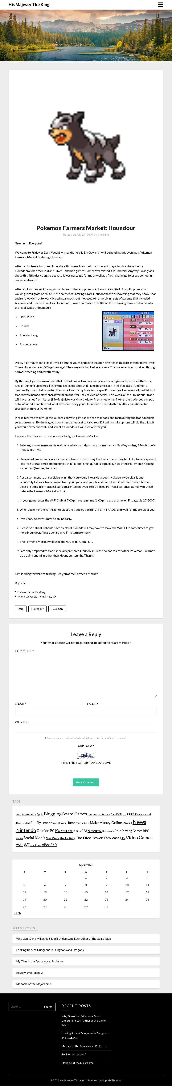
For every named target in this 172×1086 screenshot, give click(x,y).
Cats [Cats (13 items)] (113, 814)
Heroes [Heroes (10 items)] (62, 823)
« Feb (17, 913)
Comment (24, 651)
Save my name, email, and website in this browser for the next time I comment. (86, 738)
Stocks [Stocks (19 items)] (63, 838)
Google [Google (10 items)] (54, 823)
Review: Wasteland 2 (29, 973)
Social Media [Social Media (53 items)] (35, 838)
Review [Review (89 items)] (95, 830)
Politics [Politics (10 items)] (77, 831)
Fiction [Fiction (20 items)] (46, 823)
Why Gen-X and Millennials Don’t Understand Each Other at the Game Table (64, 938)
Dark (20, 609)
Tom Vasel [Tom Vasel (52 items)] (112, 838)
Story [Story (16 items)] (71, 838)
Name (21, 704)
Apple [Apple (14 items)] (40, 814)
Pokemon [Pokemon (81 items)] (64, 830)
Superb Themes (111, 1080)
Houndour (37, 609)
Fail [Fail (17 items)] (28, 823)
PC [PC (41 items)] (52, 831)
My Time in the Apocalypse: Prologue (39, 961)
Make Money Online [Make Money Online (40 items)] (106, 823)
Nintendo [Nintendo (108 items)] (26, 830)
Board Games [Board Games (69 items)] (74, 814)
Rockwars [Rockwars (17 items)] (108, 831)
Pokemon (57, 609)
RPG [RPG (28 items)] (146, 831)
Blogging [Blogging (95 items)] (53, 814)
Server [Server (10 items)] (19, 839)
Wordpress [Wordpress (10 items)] (36, 845)
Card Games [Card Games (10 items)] (104, 814)
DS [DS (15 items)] (133, 814)
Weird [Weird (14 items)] (19, 845)
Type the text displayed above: (86, 763)
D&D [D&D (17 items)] (119, 814)
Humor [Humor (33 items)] (71, 823)
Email (92, 704)
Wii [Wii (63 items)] (27, 845)
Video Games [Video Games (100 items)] (139, 838)
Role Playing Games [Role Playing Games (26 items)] (128, 831)
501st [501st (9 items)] (18, 814)
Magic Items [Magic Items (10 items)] (83, 823)
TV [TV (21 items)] (123, 838)
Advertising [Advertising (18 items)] (29, 814)
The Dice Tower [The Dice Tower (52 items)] (89, 838)
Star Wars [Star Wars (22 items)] (52, 838)
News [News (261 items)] (139, 822)
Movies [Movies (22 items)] (127, 823)
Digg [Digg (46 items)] (127, 814)
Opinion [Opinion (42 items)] (43, 831)
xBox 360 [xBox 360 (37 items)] (49, 845)
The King (103, 234)
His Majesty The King (29, 4)
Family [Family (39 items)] (36, 823)
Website (21, 722)
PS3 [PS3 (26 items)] (84, 831)
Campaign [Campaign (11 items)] (92, 814)
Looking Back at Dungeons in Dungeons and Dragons (50, 950)
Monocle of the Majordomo (33, 984)
